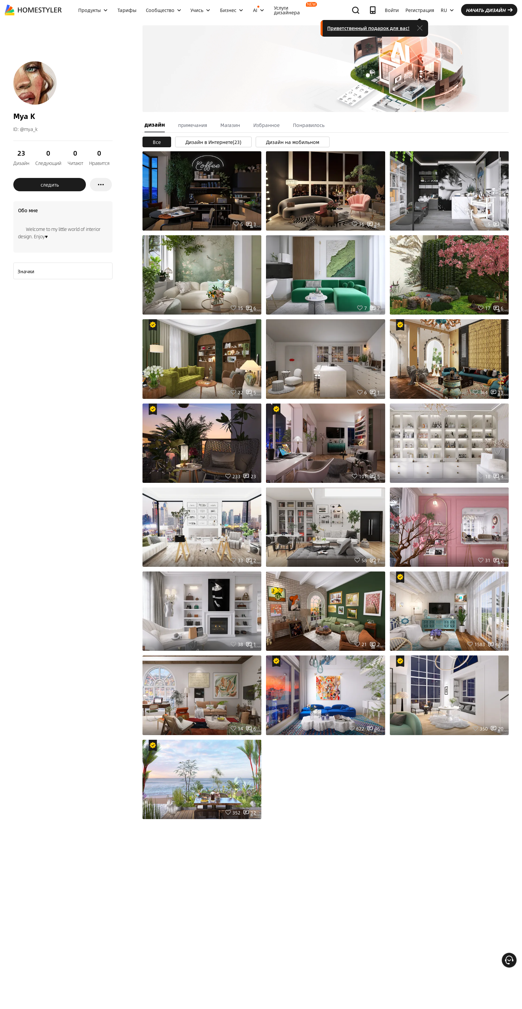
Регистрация (419, 10)
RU (447, 10)
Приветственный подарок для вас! (368, 28)
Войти (392, 10)
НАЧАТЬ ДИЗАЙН (489, 10)
